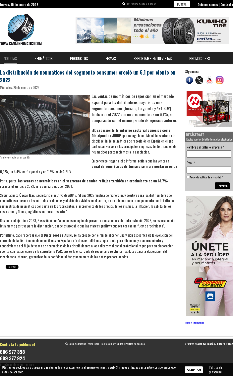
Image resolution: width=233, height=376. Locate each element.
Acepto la (206, 177)
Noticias (10, 58)
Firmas (110, 58)
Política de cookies (135, 344)
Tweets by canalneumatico (194, 322)
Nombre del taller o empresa (205, 147)
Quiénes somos (208, 4)
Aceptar (194, 369)
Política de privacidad (112, 344)
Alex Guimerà (205, 344)
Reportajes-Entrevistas (153, 58)
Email (191, 162)
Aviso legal (93, 344)
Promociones (199, 58)
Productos (79, 58)
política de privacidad (210, 177)
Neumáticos (43, 58)
